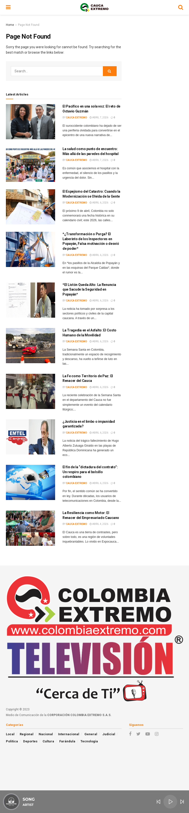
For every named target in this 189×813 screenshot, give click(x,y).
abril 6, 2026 (99, 202)
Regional (26, 734)
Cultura (48, 741)
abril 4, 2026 (99, 524)
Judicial (108, 734)
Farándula (67, 741)
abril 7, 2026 (99, 117)
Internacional (68, 734)
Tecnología (89, 741)
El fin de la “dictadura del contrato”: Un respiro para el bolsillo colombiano (90, 472)
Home (10, 25)
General (90, 734)
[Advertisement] (156, 46)
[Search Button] (110, 71)
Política (12, 741)
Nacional (46, 734)
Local (10, 734)
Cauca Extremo (76, 117)
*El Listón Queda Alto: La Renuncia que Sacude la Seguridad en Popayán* (89, 289)
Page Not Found (28, 25)
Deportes (30, 741)
